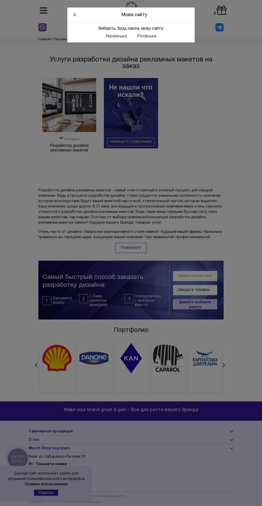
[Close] (74, 15)
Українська (116, 36)
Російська (146, 36)
